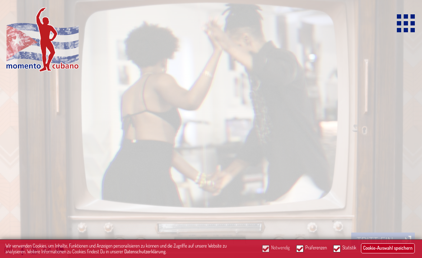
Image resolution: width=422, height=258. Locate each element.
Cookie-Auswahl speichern (388, 248)
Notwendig (280, 247)
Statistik (349, 247)
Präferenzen (316, 247)
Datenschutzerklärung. (145, 251)
